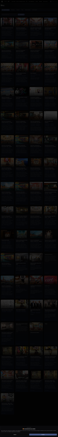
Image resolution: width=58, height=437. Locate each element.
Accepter (43, 434)
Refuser (15, 434)
